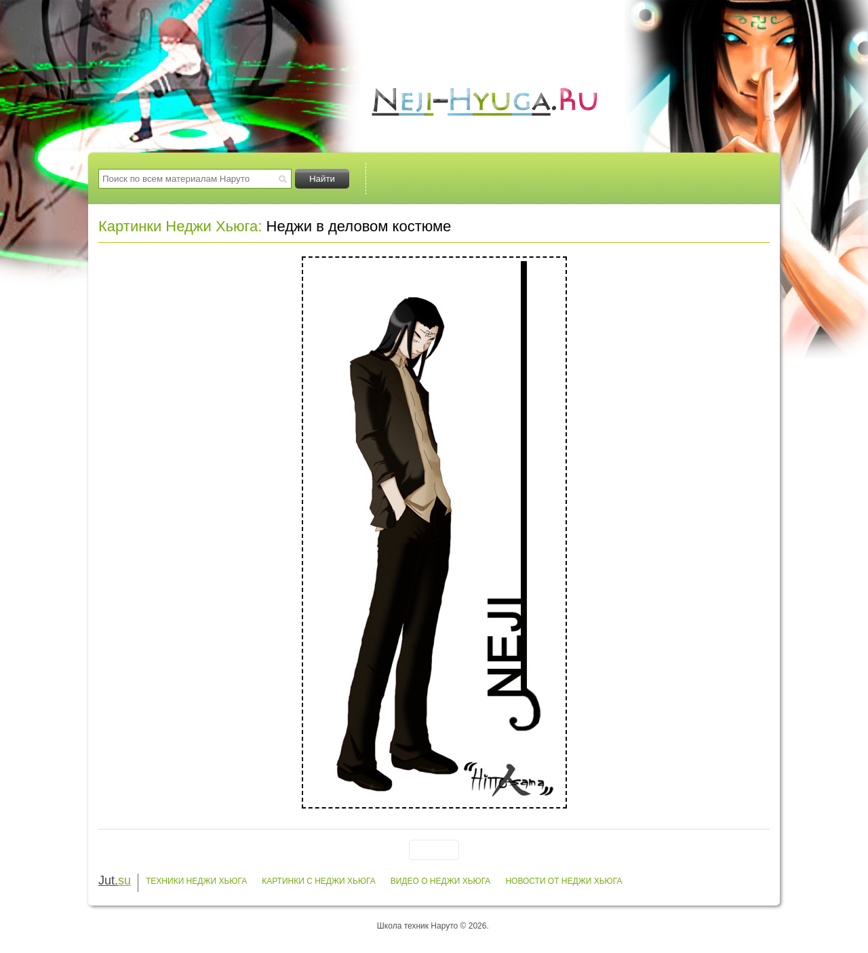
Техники (426, 178)
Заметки (725, 178)
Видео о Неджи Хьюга (441, 881)
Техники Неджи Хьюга (196, 881)
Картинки (525, 178)
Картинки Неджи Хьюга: (180, 226)
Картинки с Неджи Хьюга (319, 881)
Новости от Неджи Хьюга (563, 881)
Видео (625, 178)
